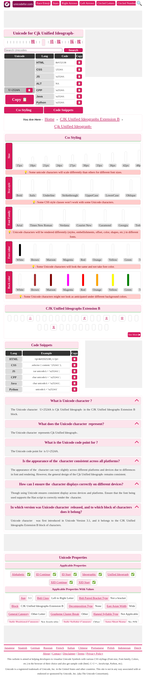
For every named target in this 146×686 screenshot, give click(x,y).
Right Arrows (69, 3)
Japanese (9, 647)
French (60, 647)
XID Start (84, 582)
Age (23, 598)
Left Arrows (87, 3)
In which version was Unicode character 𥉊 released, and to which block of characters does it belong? (71, 509)
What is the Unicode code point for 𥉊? (71, 442)
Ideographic (89, 574)
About (46, 653)
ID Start (66, 574)
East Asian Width (116, 606)
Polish (111, 647)
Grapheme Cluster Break (65, 614)
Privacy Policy (94, 653)
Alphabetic (18, 574)
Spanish (22, 647)
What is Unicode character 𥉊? (71, 401)
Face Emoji (43, 3)
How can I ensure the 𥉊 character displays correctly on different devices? (71, 484)
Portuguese (97, 647)
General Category (19, 614)
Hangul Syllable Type (106, 614)
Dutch (137, 647)
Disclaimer (69, 653)
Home (49, 119)
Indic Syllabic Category (77, 621)
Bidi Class (43, 598)
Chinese (82, 647)
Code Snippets (63, 110)
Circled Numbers (127, 3)
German (35, 647)
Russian (47, 647)
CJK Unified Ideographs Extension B (90, 119)
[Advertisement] (73, 19)
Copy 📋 (19, 99)
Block (15, 606)
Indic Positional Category (23, 621)
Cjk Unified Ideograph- (73, 126)
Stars (56, 3)
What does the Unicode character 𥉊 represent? (71, 424)
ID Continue (43, 574)
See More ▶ (134, 334)
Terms (80, 653)
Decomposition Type (81, 606)
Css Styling (23, 110)
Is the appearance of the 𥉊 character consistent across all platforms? (71, 461)
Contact (56, 653)
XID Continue (59, 582)
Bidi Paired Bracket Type (93, 598)
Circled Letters (105, 3)
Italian (71, 647)
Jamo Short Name (115, 621)
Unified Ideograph (118, 574)
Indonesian (124, 647)
